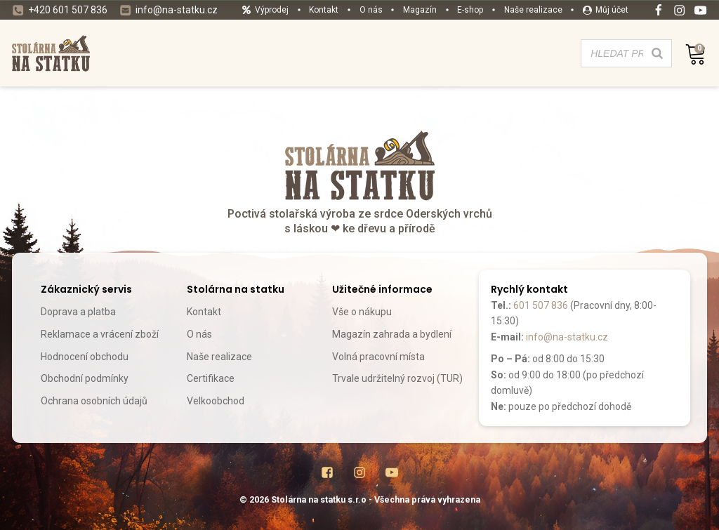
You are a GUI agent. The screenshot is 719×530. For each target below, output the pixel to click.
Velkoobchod (215, 400)
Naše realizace (219, 356)
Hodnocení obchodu (84, 356)
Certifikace (211, 378)
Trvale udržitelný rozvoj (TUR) (397, 378)
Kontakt (204, 311)
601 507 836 (540, 305)
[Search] (657, 53)
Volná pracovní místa (378, 356)
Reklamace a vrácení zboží (100, 334)
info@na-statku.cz (567, 337)
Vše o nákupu (362, 311)
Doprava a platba (78, 311)
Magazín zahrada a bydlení (391, 334)
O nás (199, 334)
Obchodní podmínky (84, 378)
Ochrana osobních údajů (94, 400)
